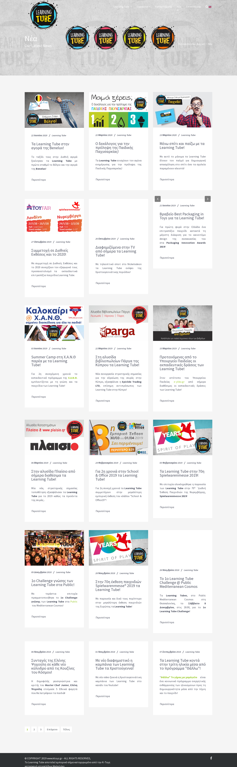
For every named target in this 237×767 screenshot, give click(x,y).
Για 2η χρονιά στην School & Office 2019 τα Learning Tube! (116, 473)
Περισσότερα (39, 179)
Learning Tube (121, 6)
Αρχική (201, 44)
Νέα (179, 6)
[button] (158, 198)
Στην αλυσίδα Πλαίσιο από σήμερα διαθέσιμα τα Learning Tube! (53, 473)
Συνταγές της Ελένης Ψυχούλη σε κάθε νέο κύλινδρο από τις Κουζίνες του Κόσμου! (53, 663)
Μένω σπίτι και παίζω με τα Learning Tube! (182, 146)
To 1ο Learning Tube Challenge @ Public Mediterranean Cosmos (179, 580)
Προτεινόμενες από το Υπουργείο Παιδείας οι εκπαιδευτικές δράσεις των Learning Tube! (182, 361)
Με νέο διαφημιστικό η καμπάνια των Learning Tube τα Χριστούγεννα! (114, 661)
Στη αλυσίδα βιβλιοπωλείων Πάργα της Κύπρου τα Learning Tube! (117, 359)
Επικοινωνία (193, 6)
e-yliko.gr (179, 380)
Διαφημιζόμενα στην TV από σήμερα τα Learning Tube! (115, 250)
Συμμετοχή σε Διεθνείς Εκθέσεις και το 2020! (49, 252)
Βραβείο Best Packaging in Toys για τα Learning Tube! (182, 215)
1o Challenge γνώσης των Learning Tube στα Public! (53, 580)
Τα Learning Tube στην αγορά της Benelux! (50, 146)
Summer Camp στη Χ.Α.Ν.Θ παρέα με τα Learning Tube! (53, 359)
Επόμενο (52, 725)
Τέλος (66, 725)
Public (73, 598)
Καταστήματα (163, 6)
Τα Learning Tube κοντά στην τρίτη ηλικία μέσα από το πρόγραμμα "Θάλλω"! (183, 661)
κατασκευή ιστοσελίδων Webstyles (45, 761)
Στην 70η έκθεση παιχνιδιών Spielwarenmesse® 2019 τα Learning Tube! (118, 583)
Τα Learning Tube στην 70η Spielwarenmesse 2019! (182, 471)
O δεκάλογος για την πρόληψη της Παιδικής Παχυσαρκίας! (114, 147)
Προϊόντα (142, 6)
